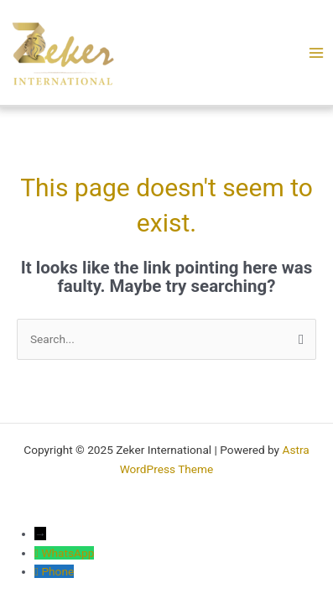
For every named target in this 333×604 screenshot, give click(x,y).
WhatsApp (67, 553)
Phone (57, 571)
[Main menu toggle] (316, 52)
